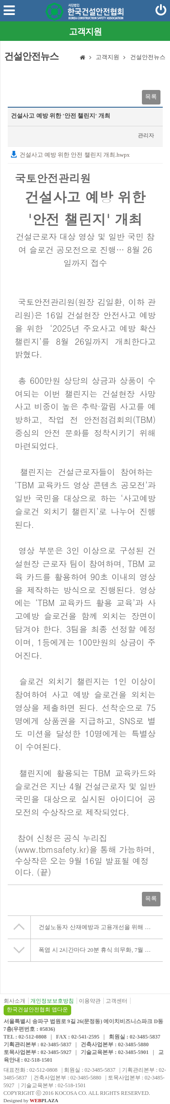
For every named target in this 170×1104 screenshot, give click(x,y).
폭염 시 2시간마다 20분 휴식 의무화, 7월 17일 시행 (100, 949)
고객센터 (116, 1001)
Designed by (31, 1100)
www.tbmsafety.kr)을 (57, 849)
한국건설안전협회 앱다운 (37, 1009)
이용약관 (90, 1001)
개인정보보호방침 (52, 1001)
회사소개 (14, 1001)
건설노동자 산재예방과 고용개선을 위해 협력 (97, 927)
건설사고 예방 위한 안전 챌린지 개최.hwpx (70, 154)
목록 (151, 96)
